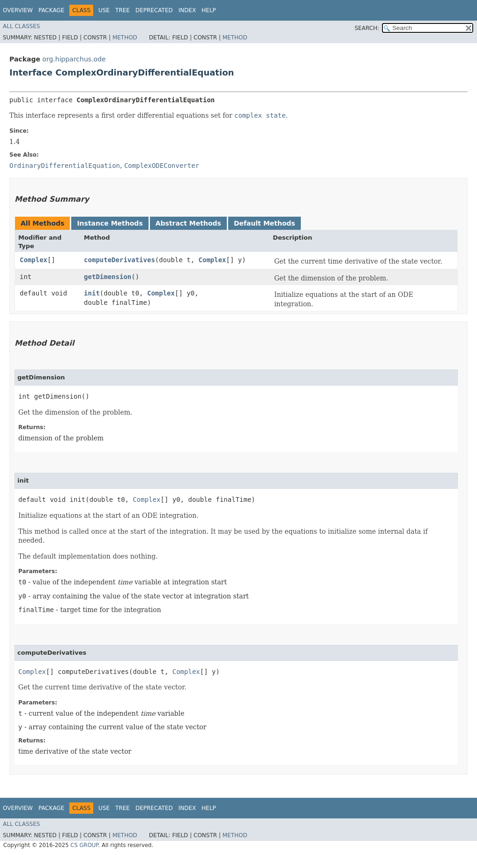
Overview (18, 10)
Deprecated (154, 10)
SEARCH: (367, 28)
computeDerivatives (119, 260)
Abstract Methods (188, 223)
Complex (33, 260)
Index (187, 10)
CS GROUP (84, 845)
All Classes (21, 26)
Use (104, 10)
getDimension (107, 276)
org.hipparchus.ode (73, 59)
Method (124, 37)
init (92, 293)
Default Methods (264, 223)
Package (51, 10)
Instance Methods (109, 223)
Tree (122, 10)
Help (208, 10)
